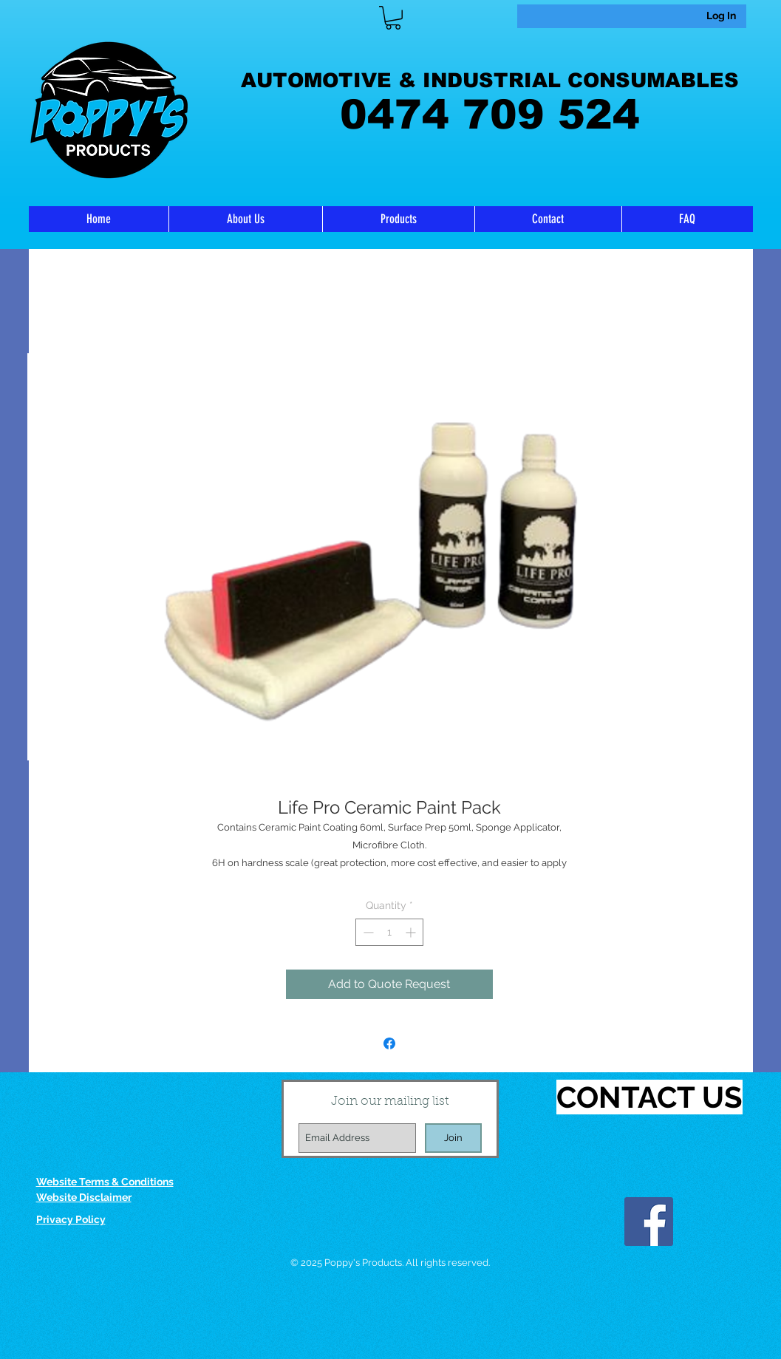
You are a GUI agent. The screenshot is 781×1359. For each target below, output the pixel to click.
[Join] (453, 1138)
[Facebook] (648, 1221)
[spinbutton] (389, 932)
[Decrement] (367, 932)
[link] (393, 18)
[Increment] (412, 932)
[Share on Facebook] (389, 1043)
